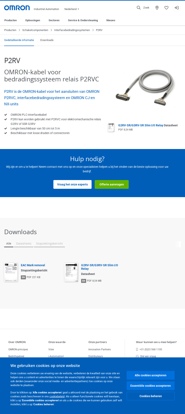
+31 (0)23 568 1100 (149, 349)
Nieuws (110, 20)
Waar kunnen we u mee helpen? (156, 342)
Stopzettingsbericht (49, 243)
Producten (10, 20)
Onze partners (97, 342)
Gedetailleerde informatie (19, 40)
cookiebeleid (56, 396)
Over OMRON (17, 342)
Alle (8, 243)
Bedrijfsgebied (16, 356)
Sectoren (54, 20)
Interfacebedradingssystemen (72, 30)
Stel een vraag (146, 356)
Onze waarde (56, 342)
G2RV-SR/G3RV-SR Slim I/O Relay (148, 125)
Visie (51, 349)
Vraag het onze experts (72, 184)
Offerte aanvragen (111, 184)
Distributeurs (95, 356)
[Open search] (143, 8)
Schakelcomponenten (35, 30)
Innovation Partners (99, 349)
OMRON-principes (18, 349)
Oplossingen (32, 20)
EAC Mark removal (33, 265)
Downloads (47, 40)
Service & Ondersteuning (83, 20)
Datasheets (23, 243)
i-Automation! (56, 356)
